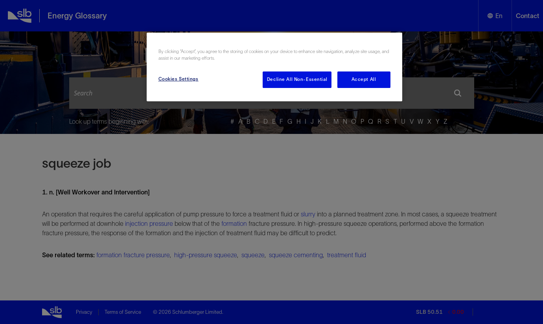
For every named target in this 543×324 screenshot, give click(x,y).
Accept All (364, 79)
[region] (274, 67)
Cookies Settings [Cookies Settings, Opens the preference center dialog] (178, 79)
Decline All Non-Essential (297, 79)
